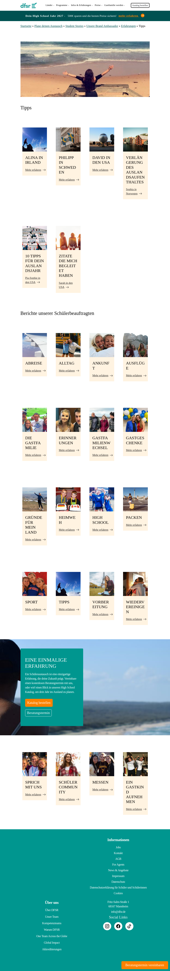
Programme (61, 4)
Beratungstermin (38, 712)
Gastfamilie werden (113, 4)
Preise (98, 4)
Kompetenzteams (51, 920)
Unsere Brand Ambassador (102, 25)
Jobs (118, 846)
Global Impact (51, 938)
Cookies (118, 892)
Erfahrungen (128, 25)
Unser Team (51, 915)
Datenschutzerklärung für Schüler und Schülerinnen (118, 886)
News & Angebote (118, 869)
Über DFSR (51, 909)
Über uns (52, 902)
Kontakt (118, 852)
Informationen (118, 839)
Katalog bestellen (140, 5)
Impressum (118, 875)
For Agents (118, 863)
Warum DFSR (52, 926)
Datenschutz (118, 881)
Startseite (26, 25)
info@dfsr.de (118, 911)
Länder (49, 4)
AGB (118, 858)
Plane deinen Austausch (48, 25)
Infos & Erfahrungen (81, 4)
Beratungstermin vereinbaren (144, 965)
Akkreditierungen (52, 943)
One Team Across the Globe (51, 932)
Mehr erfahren (33, 168)
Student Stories (74, 25)
